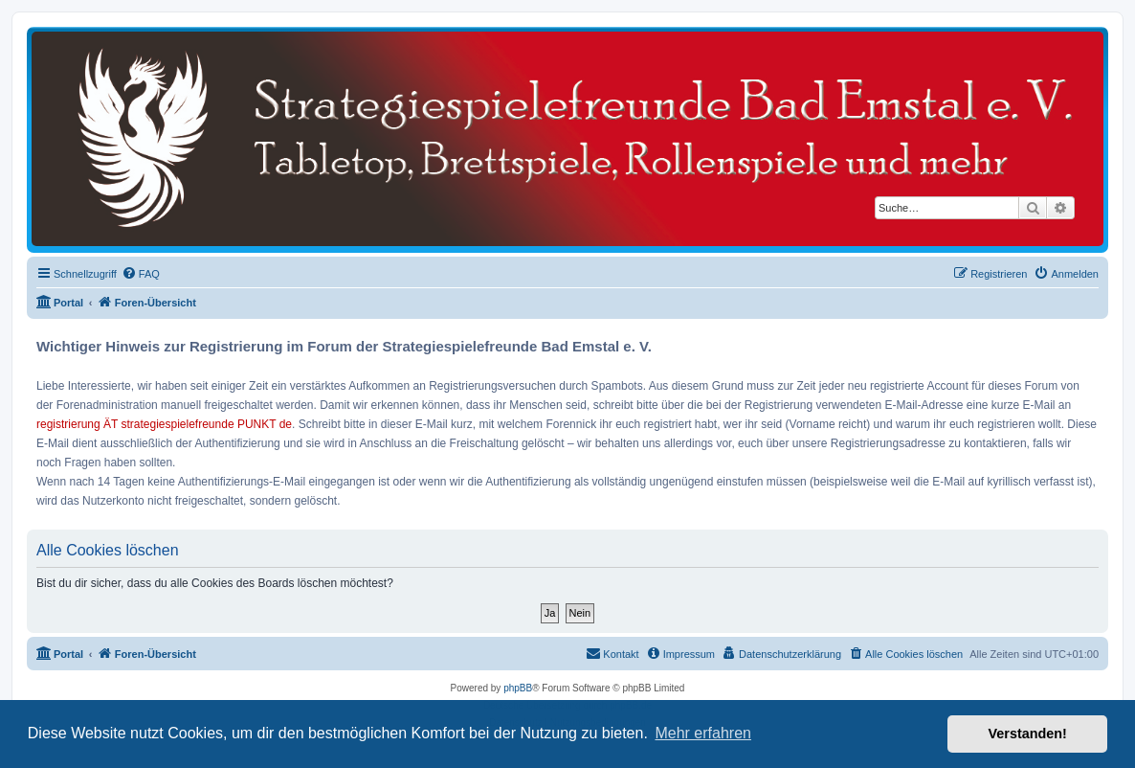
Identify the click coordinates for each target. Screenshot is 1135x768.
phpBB (517, 688)
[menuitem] (141, 273)
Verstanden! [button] (1028, 733)
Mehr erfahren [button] (703, 733)
